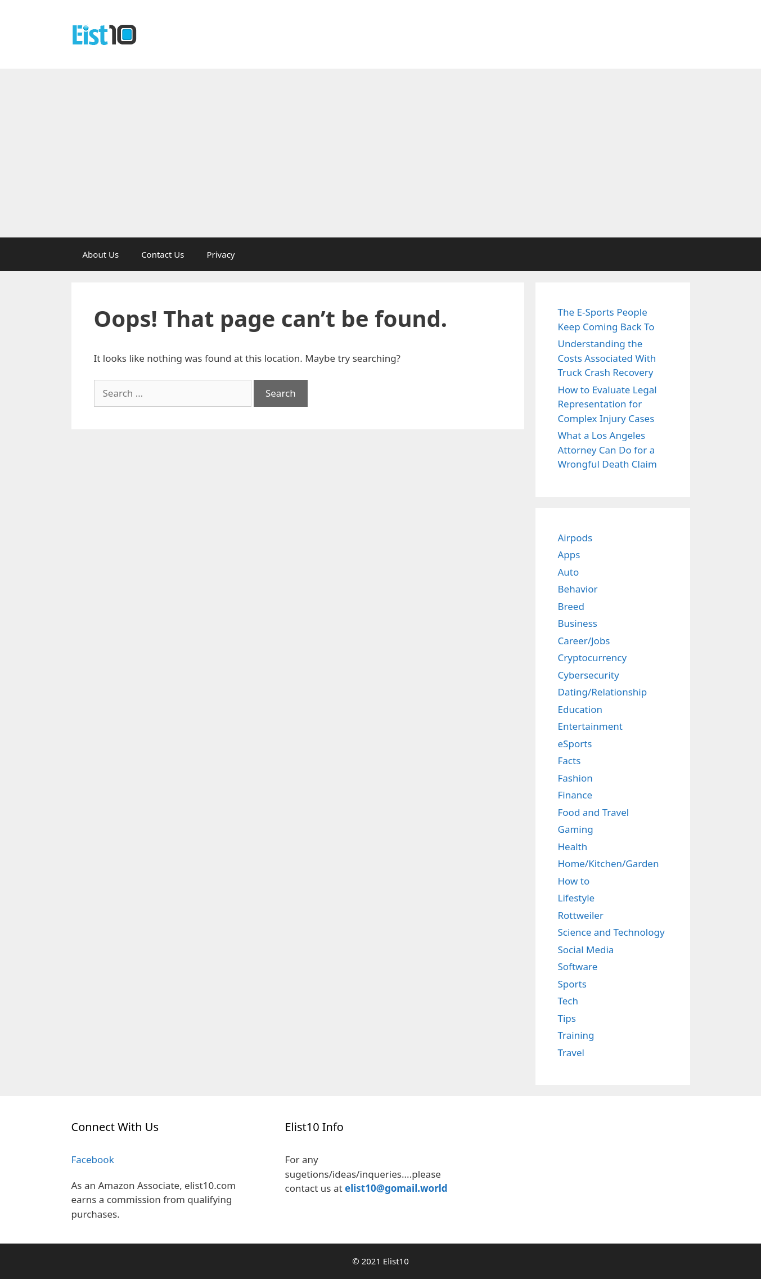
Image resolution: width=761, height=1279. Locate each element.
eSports (575, 743)
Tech (568, 1000)
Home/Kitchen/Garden (608, 863)
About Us (101, 254)
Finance (575, 794)
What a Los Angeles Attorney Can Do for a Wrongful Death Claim (607, 449)
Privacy (220, 254)
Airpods (575, 537)
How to (574, 880)
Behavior (578, 588)
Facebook (92, 1159)
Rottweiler (581, 915)
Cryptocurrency (592, 657)
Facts (569, 760)
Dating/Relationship (602, 691)
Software (578, 966)
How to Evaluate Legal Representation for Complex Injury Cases (607, 404)
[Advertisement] (380, 153)
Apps (569, 554)
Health (573, 846)
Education (580, 709)
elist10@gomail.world (396, 1188)
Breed (571, 606)
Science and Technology (611, 932)
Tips (567, 1018)
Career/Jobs (584, 640)
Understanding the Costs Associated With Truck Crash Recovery (607, 358)
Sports (572, 983)
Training (576, 1035)
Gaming (575, 829)
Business (577, 623)
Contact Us (162, 254)
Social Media (586, 949)
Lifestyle (576, 897)
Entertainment (590, 726)
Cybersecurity (588, 674)
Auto (568, 572)
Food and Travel (593, 812)
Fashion (575, 777)
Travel (571, 1052)
